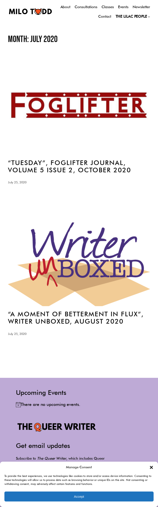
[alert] (48, 404)
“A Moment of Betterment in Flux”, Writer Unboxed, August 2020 (76, 317)
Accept (79, 496)
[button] (151, 467)
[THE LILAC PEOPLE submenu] (149, 16)
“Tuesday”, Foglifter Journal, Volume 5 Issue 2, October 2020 (69, 166)
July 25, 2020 (17, 182)
